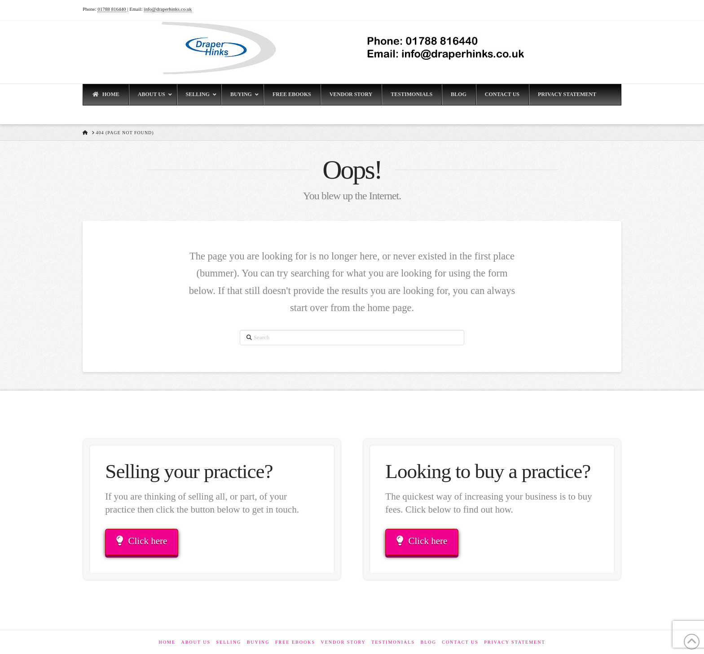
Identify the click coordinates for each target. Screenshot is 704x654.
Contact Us (460, 642)
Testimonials (393, 642)
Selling (228, 642)
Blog (428, 642)
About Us (196, 642)
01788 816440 (111, 9)
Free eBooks (295, 642)
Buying (258, 642)
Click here (141, 540)
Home (166, 642)
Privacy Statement (514, 642)
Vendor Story (343, 642)
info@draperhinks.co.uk (168, 9)
